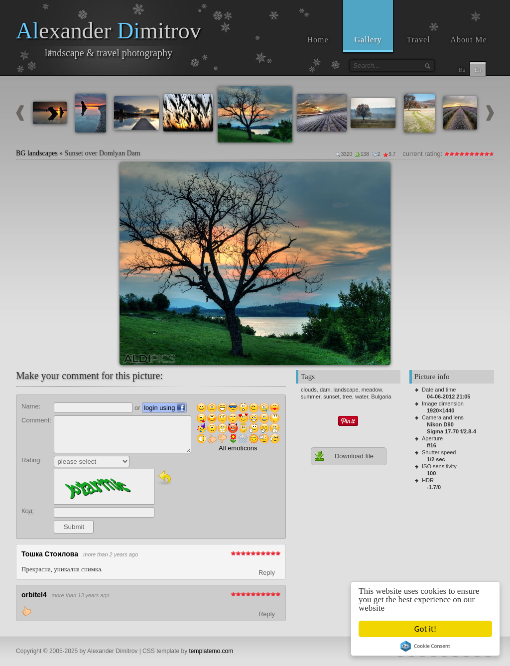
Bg (461, 69)
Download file (344, 455)
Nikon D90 (440, 424)
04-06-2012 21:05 (448, 397)
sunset (331, 397)
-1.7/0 (434, 487)
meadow (372, 390)
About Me (468, 39)
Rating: (31, 460)
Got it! (425, 629)
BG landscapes (37, 153)
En (478, 69)
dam (325, 390)
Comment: (36, 420)
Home (317, 39)
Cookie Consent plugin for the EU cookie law (425, 646)
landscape (345, 390)
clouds (309, 390)
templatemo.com (211, 651)
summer (310, 397)
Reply (266, 572)
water (361, 397)
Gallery (368, 39)
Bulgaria (381, 397)
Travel (418, 39)
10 (491, 153)
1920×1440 (440, 410)
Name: (30, 406)
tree (347, 397)
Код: (27, 511)
